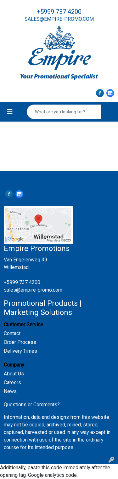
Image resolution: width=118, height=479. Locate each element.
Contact (12, 333)
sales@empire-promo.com (59, 19)
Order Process (20, 342)
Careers (12, 382)
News (10, 391)
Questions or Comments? (32, 405)
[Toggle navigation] (9, 111)
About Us (14, 374)
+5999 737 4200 (59, 11)
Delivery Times (20, 351)
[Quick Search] (64, 112)
